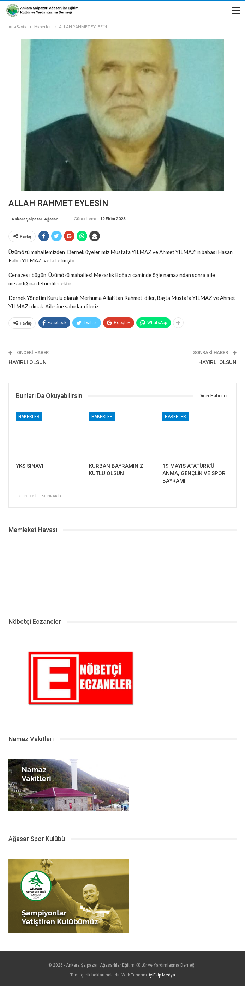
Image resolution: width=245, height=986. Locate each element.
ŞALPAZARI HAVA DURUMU (122, 572)
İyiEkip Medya (162, 975)
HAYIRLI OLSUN (27, 362)
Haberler (29, 416)
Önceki (27, 496)
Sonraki (52, 496)
